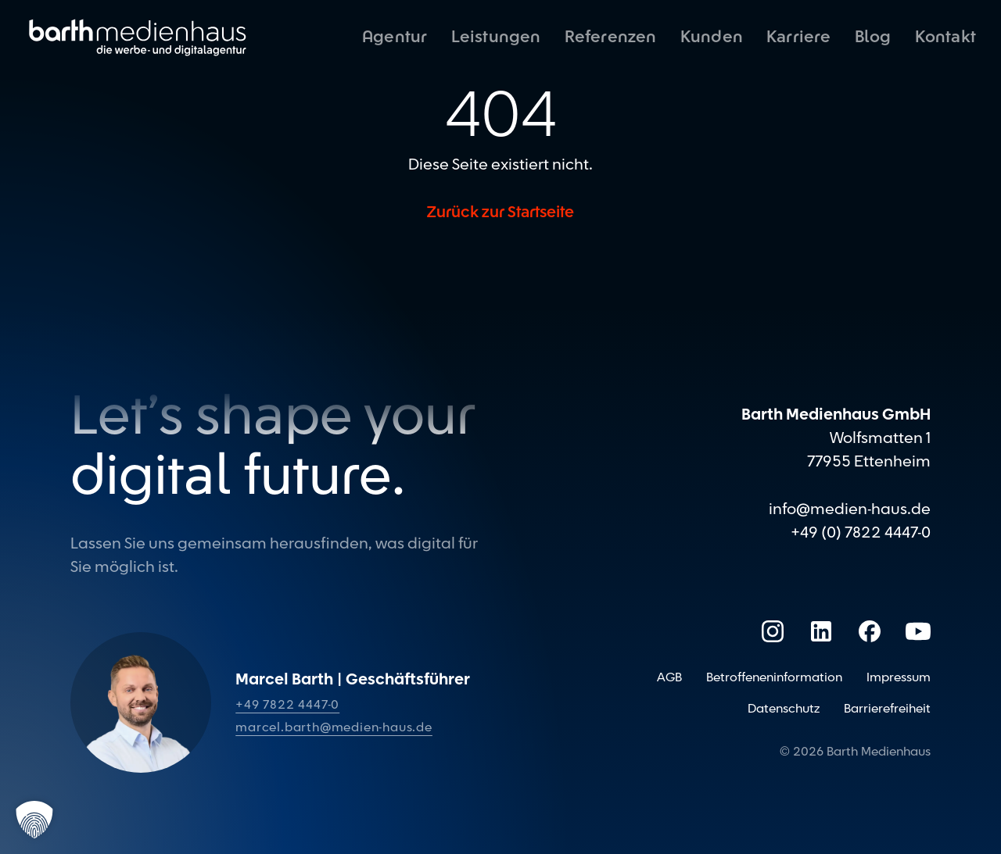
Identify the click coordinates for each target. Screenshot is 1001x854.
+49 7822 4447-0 (287, 705)
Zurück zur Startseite (500, 212)
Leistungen (496, 37)
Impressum (898, 677)
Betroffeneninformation (774, 677)
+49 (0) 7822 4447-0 (861, 533)
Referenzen (611, 37)
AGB (669, 677)
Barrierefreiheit (887, 708)
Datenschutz (784, 708)
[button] (34, 819)
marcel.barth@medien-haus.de (333, 727)
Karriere (798, 37)
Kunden (711, 37)
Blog (873, 37)
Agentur (394, 37)
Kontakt (945, 37)
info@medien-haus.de (850, 509)
